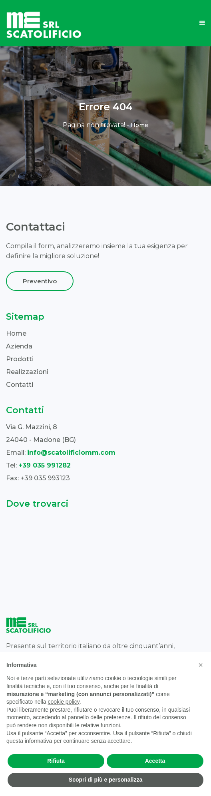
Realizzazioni (27, 372)
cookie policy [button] (64, 701)
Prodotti (20, 359)
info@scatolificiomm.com (71, 452)
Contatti (19, 384)
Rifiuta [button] (56, 761)
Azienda (19, 346)
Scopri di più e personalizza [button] (105, 779)
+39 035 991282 (44, 465)
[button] (200, 665)
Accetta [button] (155, 761)
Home (139, 125)
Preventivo (40, 281)
